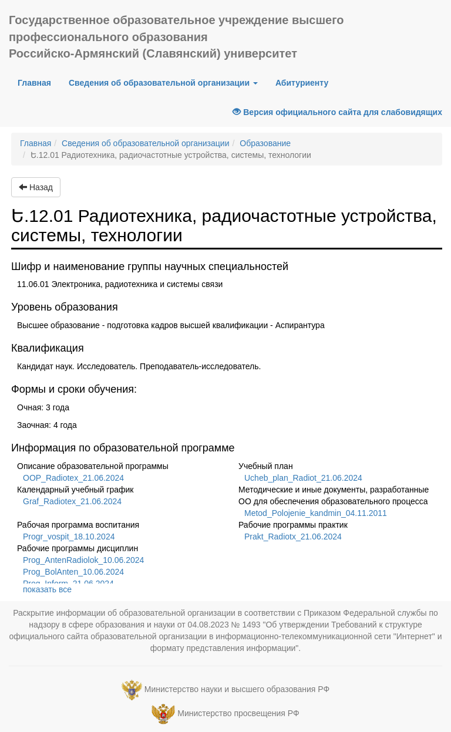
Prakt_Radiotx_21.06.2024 (293, 536)
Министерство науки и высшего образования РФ (236, 689)
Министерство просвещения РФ (238, 713)
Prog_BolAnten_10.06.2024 (73, 571)
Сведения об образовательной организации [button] (163, 82)
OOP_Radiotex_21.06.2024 (73, 478)
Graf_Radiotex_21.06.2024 (72, 501)
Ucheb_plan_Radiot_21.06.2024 (303, 478)
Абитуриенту (301, 82)
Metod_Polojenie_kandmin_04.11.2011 (315, 513)
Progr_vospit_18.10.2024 (69, 536)
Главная (39, 81)
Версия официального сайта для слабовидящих (337, 112)
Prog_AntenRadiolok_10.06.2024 (83, 560)
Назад (36, 187)
